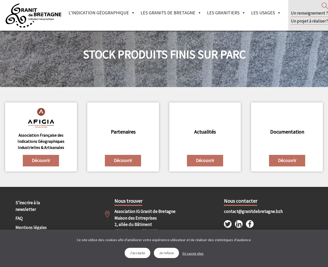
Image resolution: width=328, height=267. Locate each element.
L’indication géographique (101, 13)
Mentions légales (31, 227)
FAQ (19, 218)
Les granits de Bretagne (171, 13)
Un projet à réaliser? (309, 21)
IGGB (33, 15)
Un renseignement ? (309, 13)
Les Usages (266, 13)
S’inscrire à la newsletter (27, 206)
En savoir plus (193, 253)
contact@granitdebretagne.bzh (248, 211)
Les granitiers (226, 13)
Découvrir (41, 160)
